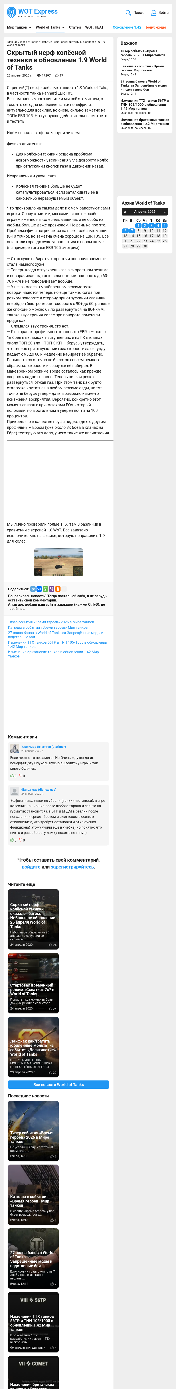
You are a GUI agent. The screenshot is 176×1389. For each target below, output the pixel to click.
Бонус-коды (156, 27)
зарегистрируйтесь (72, 867)
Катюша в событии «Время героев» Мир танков (48, 627)
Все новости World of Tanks (58, 1020)
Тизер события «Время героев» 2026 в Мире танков (51, 622)
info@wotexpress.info (44, 1341)
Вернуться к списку (58, 1250)
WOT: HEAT (94, 27)
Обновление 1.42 (127, 27)
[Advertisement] (58, 698)
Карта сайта (18, 1379)
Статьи (75, 27)
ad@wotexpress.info (61, 1347)
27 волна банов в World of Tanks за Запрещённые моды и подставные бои (55, 635)
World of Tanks (48, 27)
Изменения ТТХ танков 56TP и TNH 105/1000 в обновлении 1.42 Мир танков (57, 644)
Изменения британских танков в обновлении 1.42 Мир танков (53, 654)
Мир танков (17, 27)
